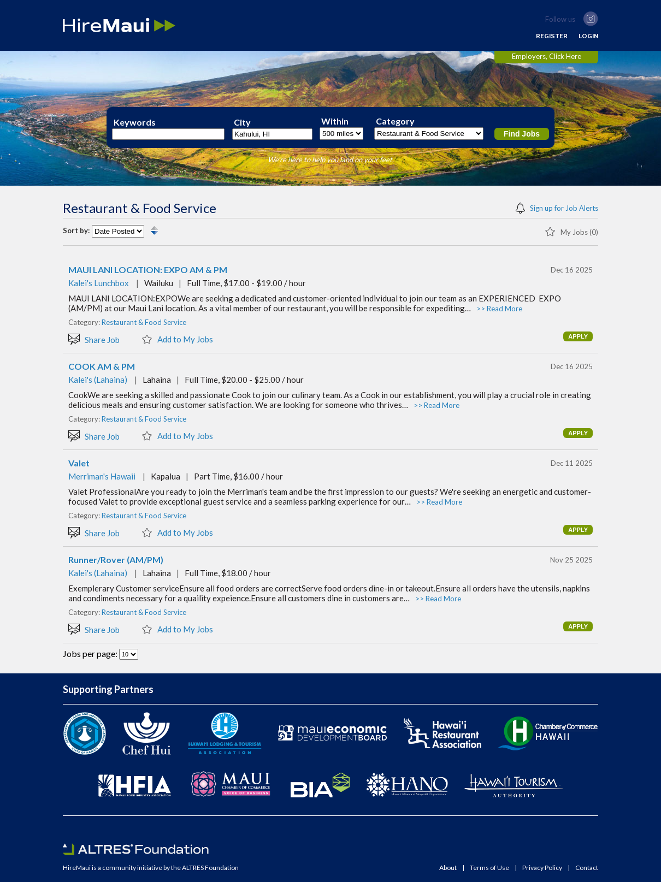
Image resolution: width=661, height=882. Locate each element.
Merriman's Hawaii (101, 476)
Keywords (135, 122)
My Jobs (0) (571, 231)
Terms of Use (489, 868)
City (242, 122)
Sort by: (76, 230)
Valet (79, 463)
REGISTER (552, 36)
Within (335, 121)
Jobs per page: (91, 653)
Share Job (94, 339)
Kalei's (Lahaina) (97, 379)
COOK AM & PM (101, 366)
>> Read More (499, 308)
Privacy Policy (542, 868)
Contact (586, 868)
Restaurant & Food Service (144, 322)
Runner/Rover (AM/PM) (115, 559)
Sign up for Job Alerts (557, 207)
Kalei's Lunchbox (98, 283)
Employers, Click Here (546, 56)
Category (395, 121)
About (448, 868)
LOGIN (588, 36)
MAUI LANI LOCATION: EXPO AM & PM (147, 269)
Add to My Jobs (177, 339)
